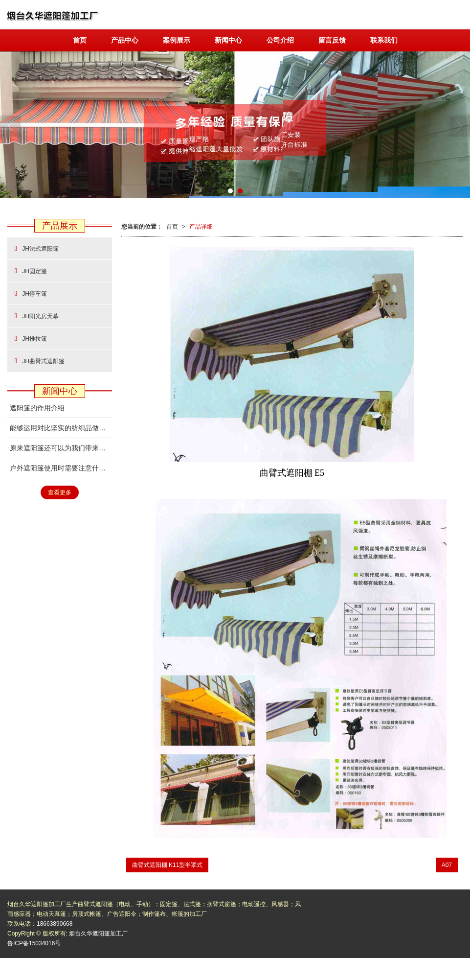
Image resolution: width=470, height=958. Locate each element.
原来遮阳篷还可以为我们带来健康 (61, 448)
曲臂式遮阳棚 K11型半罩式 (167, 865)
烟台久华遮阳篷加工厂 (98, 933)
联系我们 (384, 40)
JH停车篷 (31, 293)
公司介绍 (280, 40)
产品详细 (201, 226)
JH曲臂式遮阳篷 (40, 361)
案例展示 (176, 40)
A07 (447, 865)
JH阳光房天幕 (37, 316)
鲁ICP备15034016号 (34, 943)
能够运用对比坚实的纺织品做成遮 (61, 428)
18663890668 (54, 923)
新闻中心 (228, 40)
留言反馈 (332, 40)
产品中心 (124, 40)
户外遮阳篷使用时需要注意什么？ (61, 468)
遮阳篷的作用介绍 (37, 408)
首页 (80, 40)
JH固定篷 (31, 271)
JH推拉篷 (31, 338)
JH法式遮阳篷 (37, 248)
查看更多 (59, 492)
